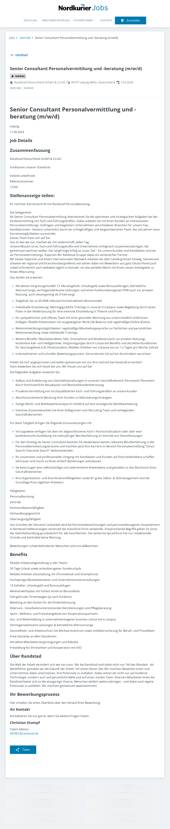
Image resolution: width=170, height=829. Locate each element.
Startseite (106, 20)
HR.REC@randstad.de (24, 733)
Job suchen (30, 20)
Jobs (12, 38)
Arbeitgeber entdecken (56, 20)
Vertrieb (25, 38)
